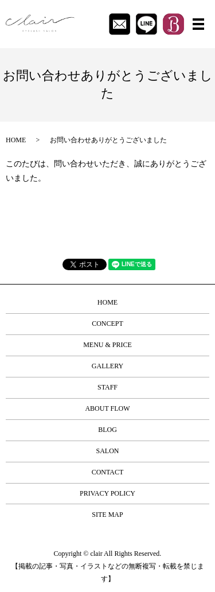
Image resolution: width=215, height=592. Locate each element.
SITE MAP (107, 515)
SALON (107, 451)
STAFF (107, 387)
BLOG (107, 430)
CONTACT (108, 472)
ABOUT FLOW (107, 408)
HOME (16, 140)
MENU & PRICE (107, 345)
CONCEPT (107, 324)
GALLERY (107, 366)
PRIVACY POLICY (107, 493)
